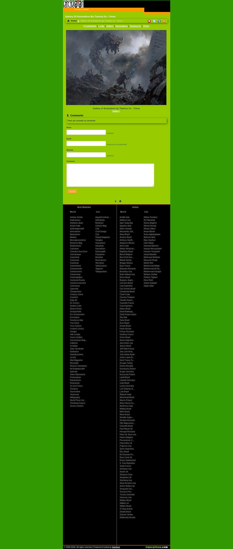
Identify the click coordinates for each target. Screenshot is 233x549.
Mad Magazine (76, 360)
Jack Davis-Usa (126, 343)
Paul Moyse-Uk (126, 429)
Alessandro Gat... (127, 231)
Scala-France (125, 466)
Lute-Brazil (124, 391)
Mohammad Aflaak (152, 266)
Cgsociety (74, 289)
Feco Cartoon (76, 326)
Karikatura (74, 351)
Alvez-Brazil (125, 234)
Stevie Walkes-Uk (127, 486)
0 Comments (90, 26)
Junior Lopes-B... (127, 357)
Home (72, 21)
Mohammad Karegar (152, 271)
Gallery (110, 26)
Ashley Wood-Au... (127, 249)
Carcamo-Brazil (126, 283)
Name (69, 127)
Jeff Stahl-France (127, 349)
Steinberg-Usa (126, 480)
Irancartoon (100, 249)
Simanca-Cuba (126, 474)
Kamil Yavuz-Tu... (127, 360)
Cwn (97, 234)
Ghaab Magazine (102, 237)
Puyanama (99, 254)
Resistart (99, 257)
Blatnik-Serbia (125, 260)
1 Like (101, 26)
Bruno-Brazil (125, 277)
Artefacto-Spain (76, 223)
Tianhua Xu (135, 26)
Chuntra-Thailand (127, 297)
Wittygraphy (75, 397)
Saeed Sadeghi (150, 283)
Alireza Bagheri (150, 223)
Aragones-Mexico (127, 243)
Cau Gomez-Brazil (127, 289)
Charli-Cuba (125, 294)
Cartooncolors (76, 271)
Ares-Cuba (124, 246)
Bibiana (73, 237)
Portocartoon (75, 377)
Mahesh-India (125, 394)
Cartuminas (75, 286)
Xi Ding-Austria (126, 509)
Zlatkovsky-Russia (127, 517)
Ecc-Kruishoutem (77, 314)
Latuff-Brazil (125, 377)
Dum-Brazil (124, 323)
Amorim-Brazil (126, 237)
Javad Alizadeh (150, 254)
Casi (97, 228)
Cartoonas (74, 263)
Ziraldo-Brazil (125, 512)
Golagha (98, 240)
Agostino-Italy (125, 226)
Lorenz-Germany (127, 386)
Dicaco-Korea (76, 309)
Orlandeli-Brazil (126, 426)
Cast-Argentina (126, 286)
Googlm (73, 331)
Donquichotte (75, 311)
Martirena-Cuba (126, 406)
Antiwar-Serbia (76, 217)
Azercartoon (75, 231)
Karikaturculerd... (77, 354)
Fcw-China (74, 323)
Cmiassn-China (76, 294)
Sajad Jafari (149, 286)
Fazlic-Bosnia (125, 329)
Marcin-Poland (126, 400)
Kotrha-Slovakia (126, 366)
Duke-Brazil (124, 320)
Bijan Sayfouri (150, 240)
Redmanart (75, 383)
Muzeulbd (74, 363)
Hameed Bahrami (151, 246)
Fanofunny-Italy (76, 320)
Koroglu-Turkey (126, 363)
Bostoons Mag (76, 243)
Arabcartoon (75, 220)
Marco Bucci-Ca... (127, 403)
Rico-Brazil (124, 452)
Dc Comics (74, 303)
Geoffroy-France (126, 334)
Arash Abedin (149, 231)
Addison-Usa (125, 220)
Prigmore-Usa (125, 446)
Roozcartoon (100, 260)
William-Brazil (125, 506)
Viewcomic (74, 394)
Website (70, 150)
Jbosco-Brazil (125, 346)
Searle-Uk (124, 472)
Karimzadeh (100, 251)
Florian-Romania (127, 331)
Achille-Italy (124, 217)
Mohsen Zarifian (150, 274)
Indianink (74, 343)
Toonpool (74, 389)
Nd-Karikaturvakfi (77, 369)
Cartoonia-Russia (77, 280)
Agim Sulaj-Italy (126, 223)
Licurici (73, 357)
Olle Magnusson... (127, 423)
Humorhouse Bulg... (78, 340)
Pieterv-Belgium (126, 437)
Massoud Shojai (150, 260)
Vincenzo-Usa (125, 497)
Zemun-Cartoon (77, 406)
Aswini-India (75, 226)
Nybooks (73, 371)
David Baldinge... (127, 311)
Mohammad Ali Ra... (152, 269)
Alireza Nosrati (150, 226)
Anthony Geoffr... (127, 240)
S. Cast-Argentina (127, 463)
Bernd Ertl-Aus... (127, 257)
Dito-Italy (123, 317)
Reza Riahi (148, 280)
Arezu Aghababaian (152, 234)
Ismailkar (74, 346)
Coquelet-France (127, 303)
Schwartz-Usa (125, 469)
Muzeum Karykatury (78, 366)
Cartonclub (74, 257)
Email (69, 139)
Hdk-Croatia (75, 334)
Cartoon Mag (100, 226)
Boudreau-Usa (126, 271)
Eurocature (74, 317)
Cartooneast (75, 274)
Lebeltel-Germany (127, 380)
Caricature (74, 249)
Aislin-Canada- (126, 228)
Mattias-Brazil (125, 409)
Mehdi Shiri (148, 263)
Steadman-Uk (125, 477)
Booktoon (99, 223)
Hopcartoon (100, 243)
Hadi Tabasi (149, 243)
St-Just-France (76, 386)
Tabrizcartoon (101, 266)
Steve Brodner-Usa (128, 483)
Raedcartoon (75, 380)
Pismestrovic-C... (127, 440)
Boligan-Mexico (126, 263)
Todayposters (101, 271)
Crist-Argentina (126, 306)
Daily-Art (73, 300)
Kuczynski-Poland (127, 374)
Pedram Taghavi (151, 277)
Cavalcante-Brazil (127, 291)
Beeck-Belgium (126, 254)
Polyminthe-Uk (126, 443)
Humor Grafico (76, 337)
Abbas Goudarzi (150, 217)
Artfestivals (100, 220)
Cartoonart (74, 260)
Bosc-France (125, 266)
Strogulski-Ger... (126, 489)
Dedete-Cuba (75, 306)
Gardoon (116, 547)
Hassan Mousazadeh (153, 249)
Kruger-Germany (127, 371)
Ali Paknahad (149, 220)
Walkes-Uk (124, 503)
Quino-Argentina (127, 449)
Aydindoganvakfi (77, 228)
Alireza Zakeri (149, 228)
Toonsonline (75, 391)
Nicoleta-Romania (127, 420)
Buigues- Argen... (127, 280)
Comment (71, 161)
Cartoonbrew (75, 266)
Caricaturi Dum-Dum (78, 251)
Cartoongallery (76, 277)
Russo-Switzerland (128, 460)
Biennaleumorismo (78, 240)
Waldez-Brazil (125, 500)
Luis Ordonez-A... (127, 389)
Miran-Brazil (125, 414)
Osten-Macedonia (77, 374)
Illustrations (122, 26)
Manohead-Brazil (127, 397)
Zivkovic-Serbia (126, 514)
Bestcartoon (75, 234)
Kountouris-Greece (128, 369)
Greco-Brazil (125, 337)
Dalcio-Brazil (125, 309)
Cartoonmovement (78, 283)
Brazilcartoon (75, 246)
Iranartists (99, 246)
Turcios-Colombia (127, 494)
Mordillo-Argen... (127, 417)
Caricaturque (75, 254)
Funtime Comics (77, 329)
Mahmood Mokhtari (152, 257)
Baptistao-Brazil (126, 251)
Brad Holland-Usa (127, 274)
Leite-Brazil (124, 383)
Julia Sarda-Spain (127, 354)
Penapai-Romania (127, 432)
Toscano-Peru (125, 492)
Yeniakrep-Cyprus (77, 403)
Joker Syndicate (77, 349)
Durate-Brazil (125, 326)
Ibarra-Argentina (126, 340)
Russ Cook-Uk (126, 457)
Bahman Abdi (149, 237)
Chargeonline (75, 291)
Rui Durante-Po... (127, 454)
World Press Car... (77, 400)
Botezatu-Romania (127, 269)
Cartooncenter (76, 269)
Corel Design (100, 231)
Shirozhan (99, 263)
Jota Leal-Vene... (127, 351)
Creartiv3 (74, 297)
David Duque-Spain (128, 314)
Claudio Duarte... (127, 300)
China (146, 26)
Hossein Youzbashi (152, 251)
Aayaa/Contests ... (103, 217)
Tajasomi (99, 269)
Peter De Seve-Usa (128, 434)
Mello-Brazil (125, 411)
